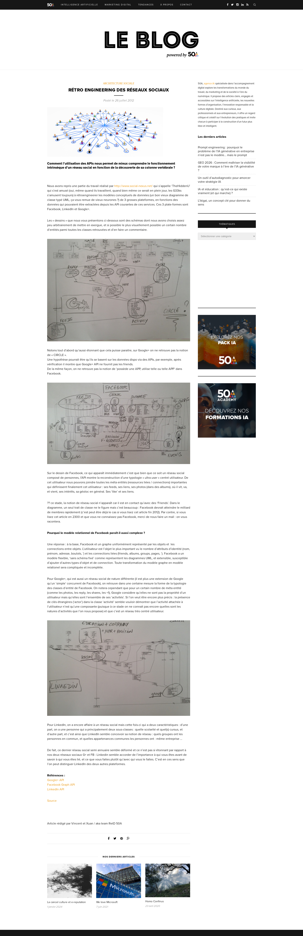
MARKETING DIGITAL (118, 4)
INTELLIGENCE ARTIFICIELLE (79, 4)
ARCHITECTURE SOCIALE (118, 83)
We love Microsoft (106, 902)
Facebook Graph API (61, 785)
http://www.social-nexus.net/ (133, 186)
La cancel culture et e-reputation (66, 902)
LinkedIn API (55, 789)
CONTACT (186, 4)
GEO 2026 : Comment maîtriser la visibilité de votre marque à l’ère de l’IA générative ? (226, 166)
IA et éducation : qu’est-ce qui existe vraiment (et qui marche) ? (222, 191)
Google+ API (55, 780)
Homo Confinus (154, 901)
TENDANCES (146, 4)
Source (52, 801)
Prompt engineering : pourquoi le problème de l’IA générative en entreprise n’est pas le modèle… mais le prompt (226, 151)
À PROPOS (166, 4)
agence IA (209, 83)
